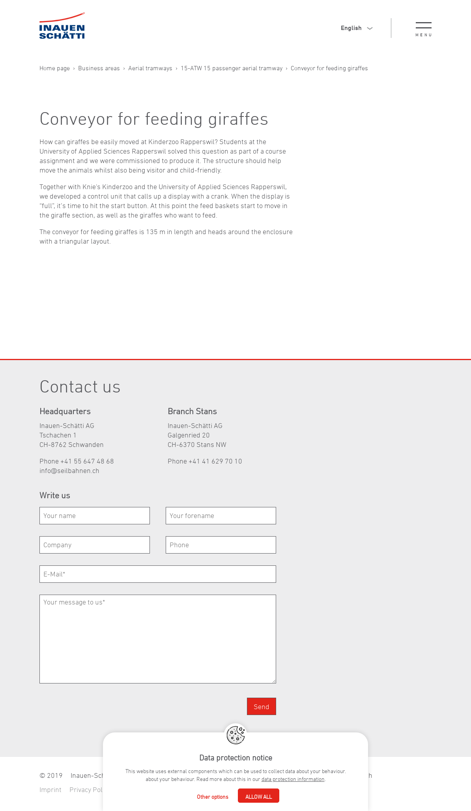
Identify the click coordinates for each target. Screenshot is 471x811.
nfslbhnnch (69, 470)
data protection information (293, 778)
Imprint (50, 789)
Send (261, 706)
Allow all (258, 796)
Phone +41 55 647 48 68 (76, 461)
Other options (212, 796)
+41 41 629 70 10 (215, 461)
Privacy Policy (89, 789)
